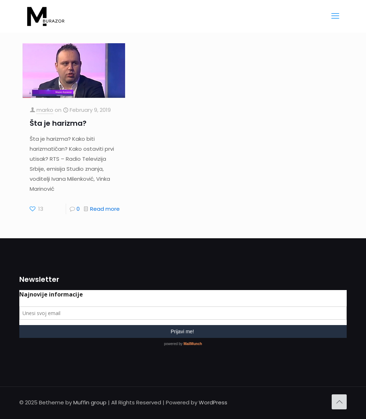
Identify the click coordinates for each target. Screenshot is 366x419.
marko (44, 110)
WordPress (213, 402)
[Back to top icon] (339, 401)
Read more (105, 209)
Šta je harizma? (58, 123)
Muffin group (90, 402)
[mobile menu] (335, 16)
